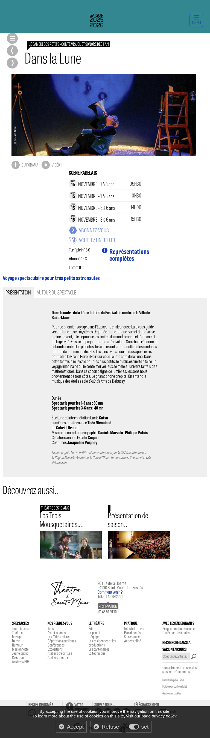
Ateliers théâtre (58, 657)
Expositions (55, 649)
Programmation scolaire (178, 628)
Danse (16, 640)
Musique (17, 636)
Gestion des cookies (171, 693)
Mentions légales (170, 680)
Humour (17, 645)
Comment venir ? (110, 592)
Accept (75, 727)
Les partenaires (99, 649)
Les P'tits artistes (59, 636)
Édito (92, 628)
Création (18, 657)
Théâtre (17, 632)
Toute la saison (21, 628)
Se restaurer (132, 636)
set (145, 727)
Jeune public (20, 653)
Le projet (94, 632)
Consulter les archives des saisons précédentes (179, 669)
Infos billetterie (134, 628)
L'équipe (94, 636)
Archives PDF (20, 661)
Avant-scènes (57, 632)
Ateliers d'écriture (60, 653)
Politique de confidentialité (174, 686)
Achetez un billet (96, 240)
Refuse (110, 727)
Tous (51, 628)
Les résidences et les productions (102, 643)
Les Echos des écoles (175, 632)
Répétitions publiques (62, 640)
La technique (97, 653)
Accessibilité (132, 640)
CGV (182, 680)
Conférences (56, 645)
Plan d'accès (132, 632)
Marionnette (20, 649)
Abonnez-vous (93, 230)
